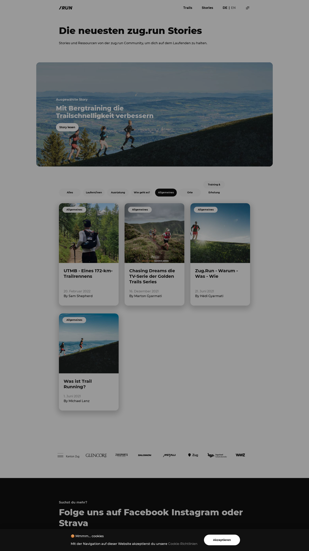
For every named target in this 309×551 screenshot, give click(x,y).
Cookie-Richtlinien (182, 544)
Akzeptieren (222, 540)
